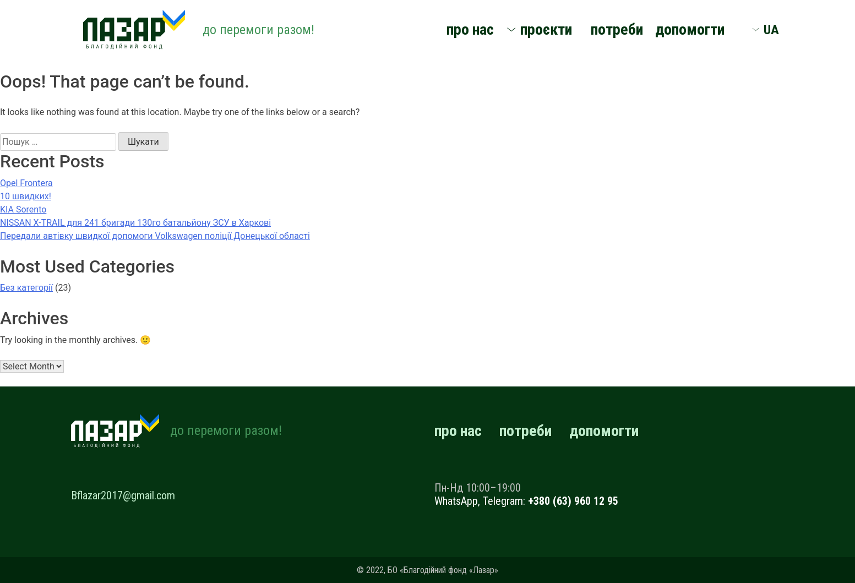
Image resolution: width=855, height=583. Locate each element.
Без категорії (26, 287)
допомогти (690, 29)
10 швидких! (25, 196)
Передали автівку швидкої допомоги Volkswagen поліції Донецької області (155, 236)
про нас (470, 29)
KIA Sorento (23, 209)
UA (771, 29)
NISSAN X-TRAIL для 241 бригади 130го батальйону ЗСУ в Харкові (135, 222)
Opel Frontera (26, 183)
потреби (617, 29)
